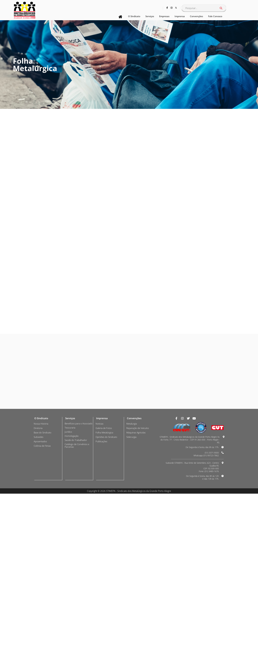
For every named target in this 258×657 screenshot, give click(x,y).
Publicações (102, 605)
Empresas (164, 16)
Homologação (72, 602)
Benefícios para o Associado (74, 589)
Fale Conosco (215, 16)
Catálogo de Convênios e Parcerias (77, 612)
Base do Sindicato (43, 596)
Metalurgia (131, 587)
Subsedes (39, 601)
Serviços (149, 16)
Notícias (100, 587)
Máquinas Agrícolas (136, 596)
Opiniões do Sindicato (107, 601)
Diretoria (38, 592)
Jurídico (69, 598)
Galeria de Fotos (104, 592)
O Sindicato (134, 16)
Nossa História (41, 587)
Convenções (196, 16)
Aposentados (40, 605)
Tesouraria (70, 594)
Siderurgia (131, 601)
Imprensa (180, 16)
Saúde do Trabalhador (76, 607)
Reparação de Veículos (138, 592)
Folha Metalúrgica (105, 596)
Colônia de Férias (43, 610)
